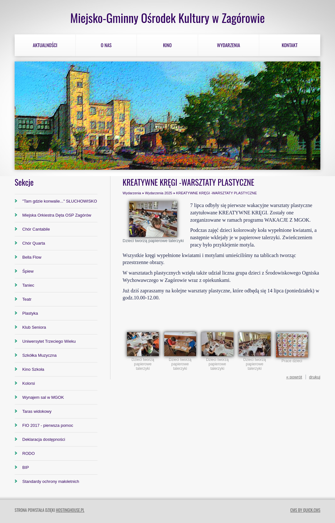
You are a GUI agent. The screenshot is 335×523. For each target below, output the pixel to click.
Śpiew (27, 271)
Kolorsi (28, 383)
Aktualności (45, 44)
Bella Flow (31, 257)
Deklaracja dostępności (43, 439)
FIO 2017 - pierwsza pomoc (47, 425)
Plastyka (30, 313)
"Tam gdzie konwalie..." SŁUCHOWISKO (59, 201)
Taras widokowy (37, 411)
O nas (106, 44)
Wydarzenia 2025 (158, 193)
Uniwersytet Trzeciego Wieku (49, 341)
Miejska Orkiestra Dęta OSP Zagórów (56, 215)
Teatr (27, 299)
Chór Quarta (33, 243)
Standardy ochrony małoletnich (50, 481)
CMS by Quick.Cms (305, 510)
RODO (28, 453)
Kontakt (290, 44)
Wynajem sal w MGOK (43, 397)
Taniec (28, 285)
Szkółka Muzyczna (39, 355)
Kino (167, 44)
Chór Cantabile (36, 229)
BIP (25, 467)
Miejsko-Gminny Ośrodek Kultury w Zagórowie (167, 17)
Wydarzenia (228, 44)
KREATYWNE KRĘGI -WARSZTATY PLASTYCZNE (216, 193)
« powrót (294, 377)
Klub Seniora (34, 327)
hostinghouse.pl (70, 510)
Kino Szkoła (33, 369)
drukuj (314, 377)
